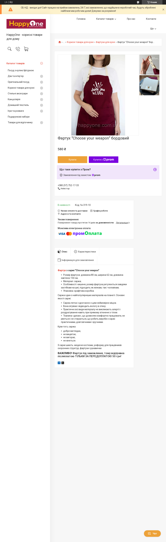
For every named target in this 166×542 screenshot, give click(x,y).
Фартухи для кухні (105, 42)
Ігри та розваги (16, 111)
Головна (81, 19)
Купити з (103, 159)
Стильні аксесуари (18, 93)
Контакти (151, 19)
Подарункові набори (19, 116)
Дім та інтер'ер (16, 76)
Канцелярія (14, 99)
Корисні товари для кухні (21, 87)
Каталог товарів (15, 63)
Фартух (62, 270)
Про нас (131, 19)
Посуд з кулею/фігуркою (21, 70)
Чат (152, 533)
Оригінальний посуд (18, 82)
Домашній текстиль (18, 105)
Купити (72, 159)
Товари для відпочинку (20, 122)
